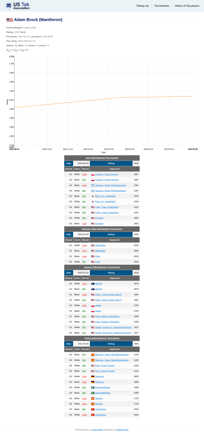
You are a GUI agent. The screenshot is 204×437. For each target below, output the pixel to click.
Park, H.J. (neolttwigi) (105, 196)
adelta (98, 305)
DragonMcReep (102, 387)
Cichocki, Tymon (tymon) (107, 174)
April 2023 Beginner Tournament (102, 158)
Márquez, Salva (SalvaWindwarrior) (112, 354)
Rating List (143, 5)
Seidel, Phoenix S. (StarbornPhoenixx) (113, 327)
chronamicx (100, 409)
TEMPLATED (122, 430)
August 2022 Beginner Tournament (101, 338)
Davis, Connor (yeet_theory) (108, 294)
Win (84, 180)
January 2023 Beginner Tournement (102, 267)
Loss (84, 174)
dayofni (98, 283)
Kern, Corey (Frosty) (105, 365)
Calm (97, 256)
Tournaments (161, 5)
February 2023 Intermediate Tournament (102, 229)
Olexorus (99, 376)
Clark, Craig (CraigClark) (107, 207)
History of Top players (187, 5)
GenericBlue (97, 430)
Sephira (99, 398)
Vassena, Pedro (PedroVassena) (110, 185)
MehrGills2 (100, 245)
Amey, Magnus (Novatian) (107, 316)
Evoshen (99, 218)
